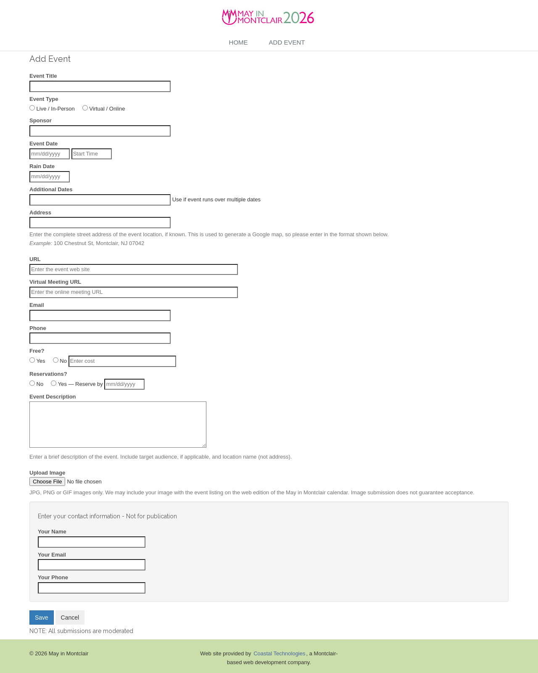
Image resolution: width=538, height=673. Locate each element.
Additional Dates (51, 189)
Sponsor (40, 120)
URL (35, 259)
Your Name (52, 531)
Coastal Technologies (279, 653)
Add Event (287, 42)
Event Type (43, 99)
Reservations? (48, 374)
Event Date (43, 143)
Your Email (52, 555)
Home (238, 42)
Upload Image (47, 473)
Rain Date (42, 166)
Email (36, 305)
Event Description (52, 396)
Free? (36, 351)
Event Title (43, 76)
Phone (37, 328)
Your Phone (53, 577)
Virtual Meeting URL (55, 282)
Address (40, 212)
